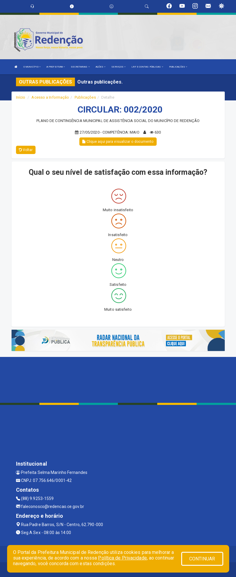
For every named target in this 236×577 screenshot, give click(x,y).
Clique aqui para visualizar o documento (117, 142)
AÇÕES (101, 66)
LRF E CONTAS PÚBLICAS (147, 66)
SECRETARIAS (80, 66)
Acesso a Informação (50, 97)
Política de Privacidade (122, 558)
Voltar (26, 150)
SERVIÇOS (118, 66)
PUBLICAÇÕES (178, 66)
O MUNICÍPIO (32, 66)
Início (20, 97)
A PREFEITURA (55, 66)
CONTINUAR (202, 559)
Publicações (85, 97)
